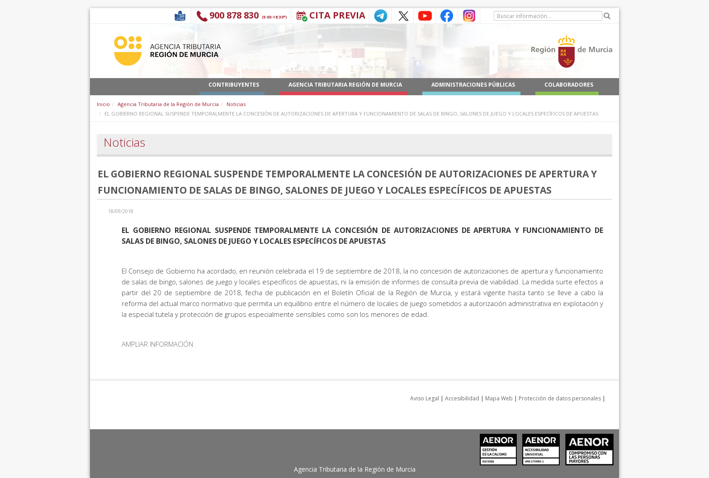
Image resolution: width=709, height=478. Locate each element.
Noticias (236, 104)
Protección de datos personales (560, 398)
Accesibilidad (462, 398)
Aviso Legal (424, 398)
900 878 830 (234, 15)
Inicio (103, 104)
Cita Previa (337, 15)
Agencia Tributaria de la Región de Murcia (168, 104)
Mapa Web (499, 398)
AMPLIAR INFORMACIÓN (157, 343)
